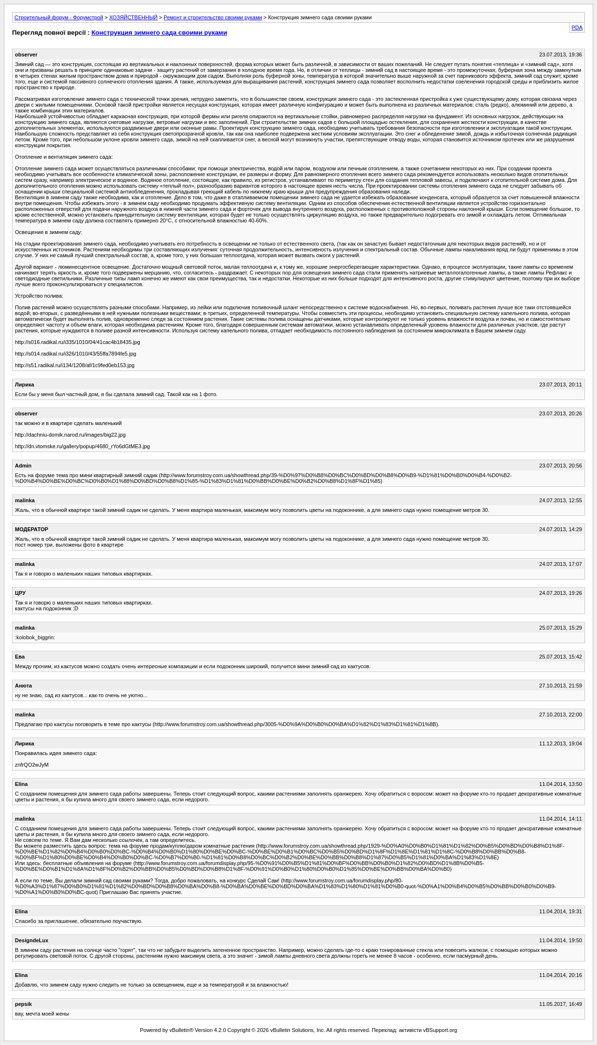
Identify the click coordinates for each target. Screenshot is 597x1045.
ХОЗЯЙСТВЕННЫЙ (133, 17)
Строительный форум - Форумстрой (58, 17)
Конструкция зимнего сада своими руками (159, 32)
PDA (577, 27)
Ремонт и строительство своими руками (213, 17)
